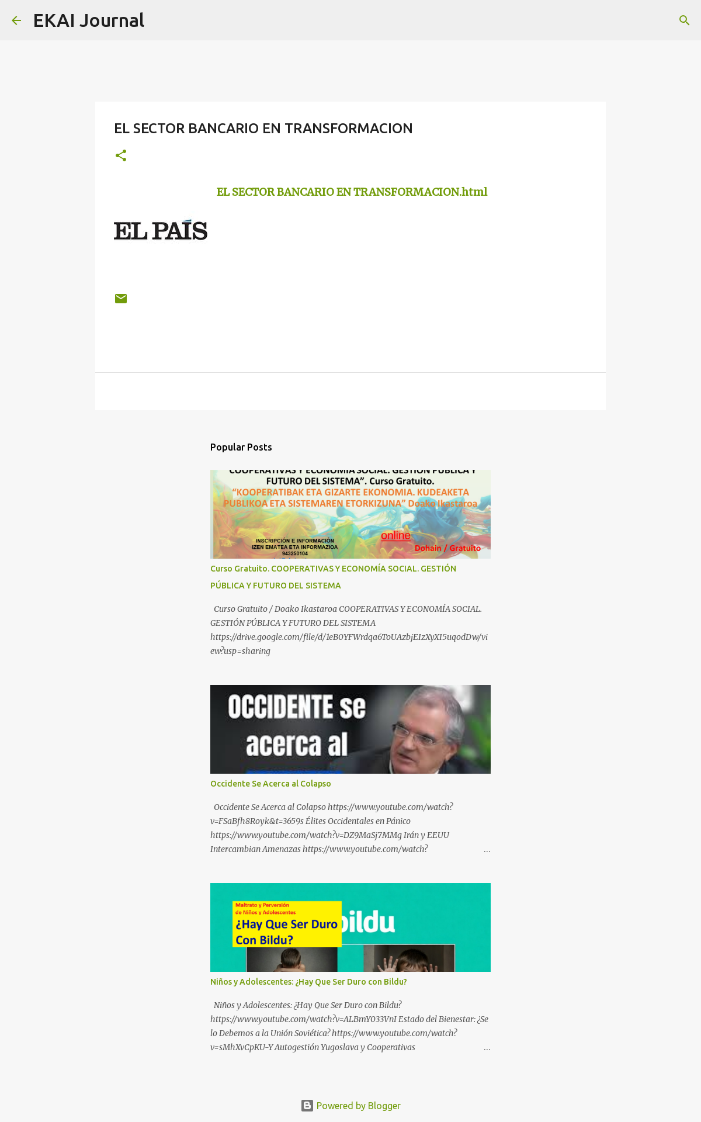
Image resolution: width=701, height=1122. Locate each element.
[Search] (161, 20)
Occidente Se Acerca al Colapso (270, 783)
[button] (121, 156)
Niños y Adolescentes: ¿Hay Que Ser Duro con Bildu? (308, 981)
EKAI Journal (88, 19)
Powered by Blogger (350, 1105)
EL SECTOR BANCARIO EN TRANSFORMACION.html (352, 192)
